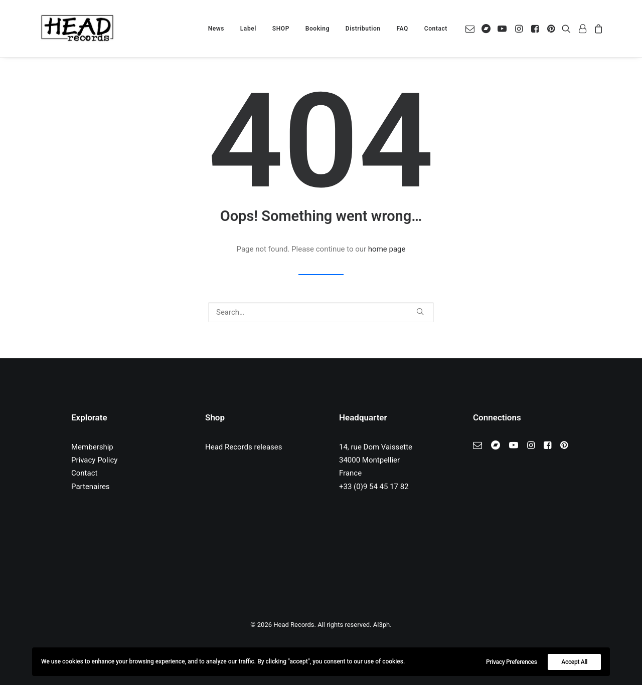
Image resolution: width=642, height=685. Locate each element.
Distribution (363, 28)
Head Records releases (243, 446)
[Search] (321, 312)
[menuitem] (216, 28)
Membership (92, 446)
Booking (317, 28)
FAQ (402, 28)
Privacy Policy (94, 460)
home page (387, 249)
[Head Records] (77, 29)
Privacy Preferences (511, 661)
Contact (435, 28)
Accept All (574, 661)
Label (248, 28)
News (216, 28)
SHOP (280, 28)
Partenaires (90, 486)
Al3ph (381, 624)
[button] (471, 28)
